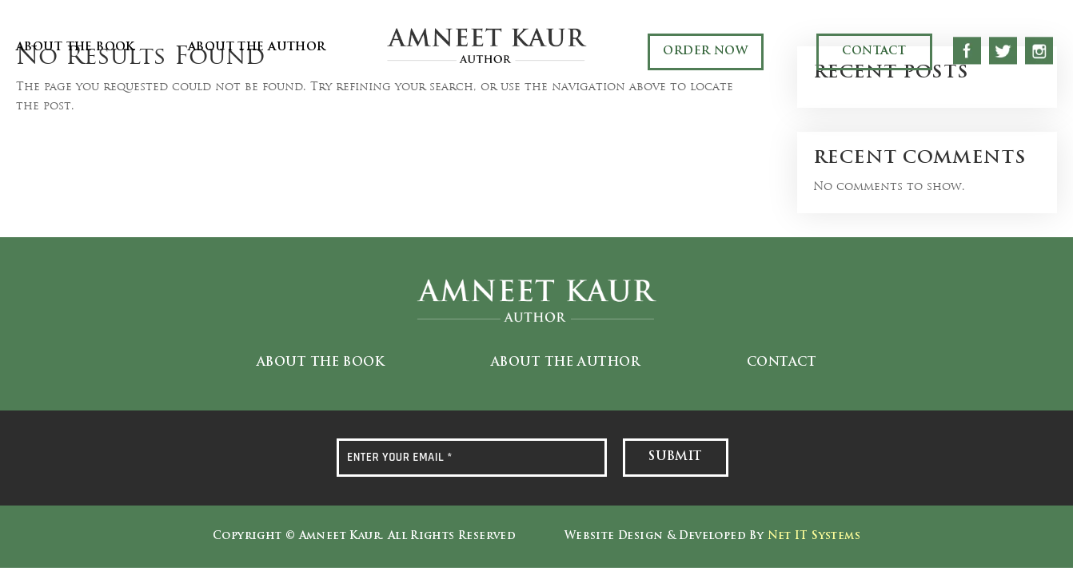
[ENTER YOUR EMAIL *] (472, 457)
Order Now (705, 52)
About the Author (257, 48)
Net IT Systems (814, 536)
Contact (874, 52)
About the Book (75, 48)
